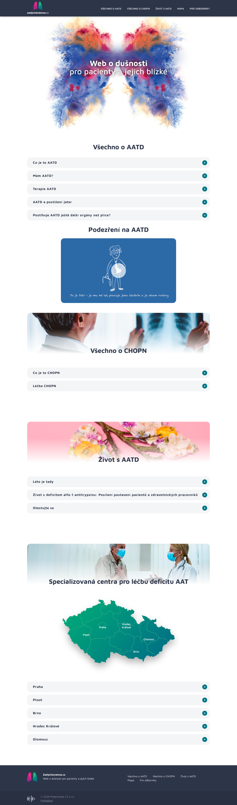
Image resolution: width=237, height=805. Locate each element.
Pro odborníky (200, 8)
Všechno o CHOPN (138, 8)
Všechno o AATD (111, 8)
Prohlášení (47, 800)
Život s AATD (163, 8)
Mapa (180, 8)
